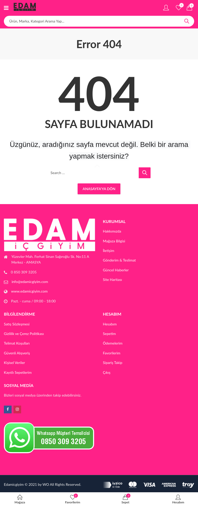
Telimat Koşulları (17, 343)
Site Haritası (112, 279)
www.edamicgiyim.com (29, 291)
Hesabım (110, 324)
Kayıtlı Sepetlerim (18, 372)
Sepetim (109, 333)
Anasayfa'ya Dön (99, 189)
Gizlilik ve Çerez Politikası (24, 333)
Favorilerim (111, 353)
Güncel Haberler (116, 270)
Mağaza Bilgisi (114, 241)
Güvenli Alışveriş (17, 353)
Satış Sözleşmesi (16, 324)
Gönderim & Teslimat (119, 260)
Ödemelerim (112, 343)
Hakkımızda (112, 231)
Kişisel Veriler (14, 362)
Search (186, 21)
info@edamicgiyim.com (30, 281)
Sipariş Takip (112, 362)
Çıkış (106, 372)
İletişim (108, 250)
